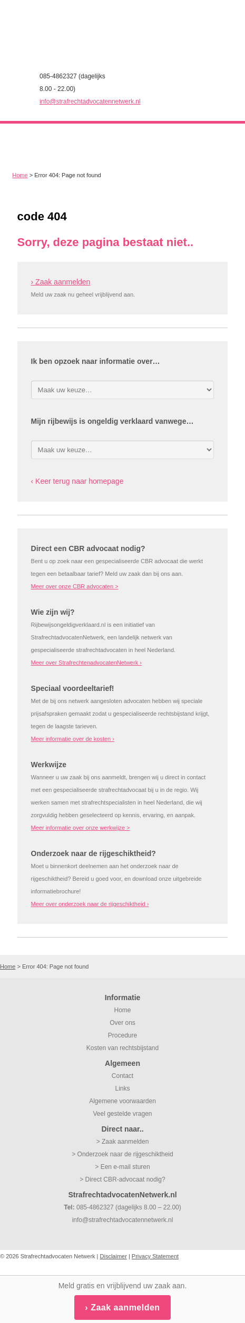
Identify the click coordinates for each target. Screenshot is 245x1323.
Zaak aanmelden (125, 1307)
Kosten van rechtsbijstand (122, 1048)
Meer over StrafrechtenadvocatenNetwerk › (86, 662)
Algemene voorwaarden (122, 1101)
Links (122, 1088)
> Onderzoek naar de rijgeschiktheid (122, 1154)
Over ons (122, 1022)
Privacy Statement (155, 1256)
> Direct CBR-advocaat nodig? (122, 1179)
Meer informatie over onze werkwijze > (80, 828)
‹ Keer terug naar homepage (77, 481)
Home (19, 175)
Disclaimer (113, 1256)
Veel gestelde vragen (122, 1113)
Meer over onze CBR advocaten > (75, 586)
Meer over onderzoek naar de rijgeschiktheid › (90, 904)
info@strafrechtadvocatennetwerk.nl (90, 101)
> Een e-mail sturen (122, 1167)
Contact (122, 1076)
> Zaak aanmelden (122, 1141)
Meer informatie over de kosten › (72, 739)
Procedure (122, 1035)
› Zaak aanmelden (61, 282)
